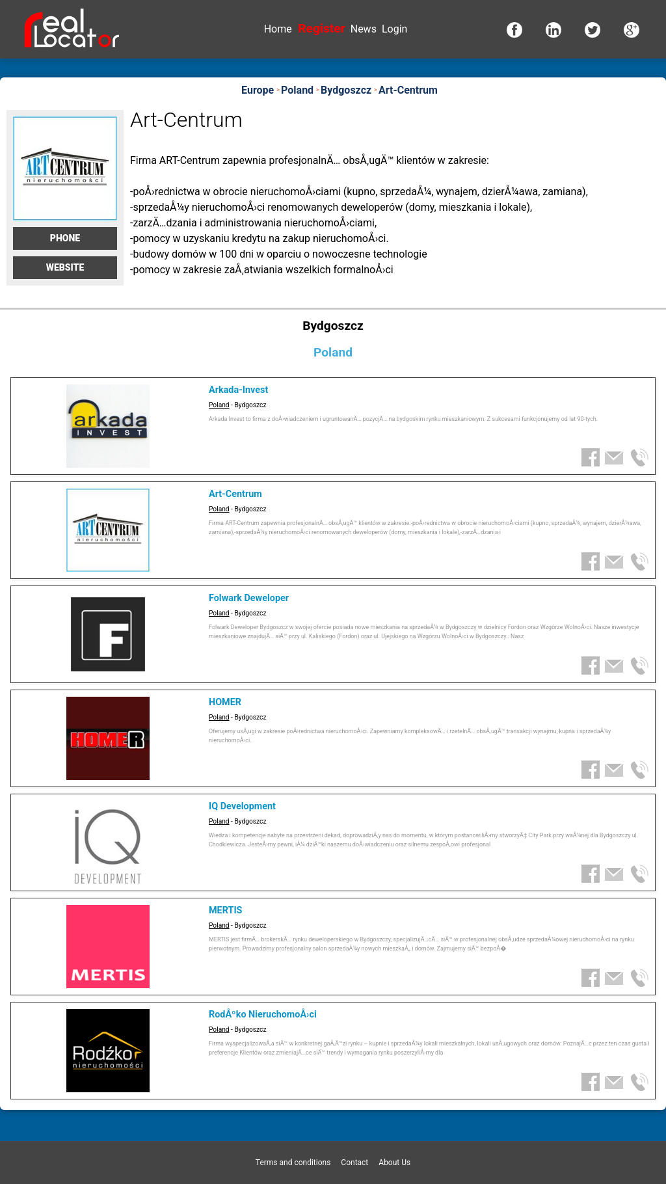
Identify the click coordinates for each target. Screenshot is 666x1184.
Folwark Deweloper (249, 598)
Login (394, 29)
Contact (354, 1162)
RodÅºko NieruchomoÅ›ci (263, 1014)
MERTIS (225, 910)
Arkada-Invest (238, 390)
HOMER (225, 702)
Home (278, 29)
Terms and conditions (293, 1162)
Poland (219, 405)
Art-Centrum (235, 494)
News (364, 29)
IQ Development (242, 806)
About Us (394, 1162)
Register (321, 28)
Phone (65, 238)
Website (65, 267)
